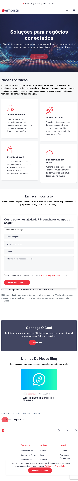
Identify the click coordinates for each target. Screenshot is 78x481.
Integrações (26, 459)
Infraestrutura (27, 451)
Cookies (52, 4)
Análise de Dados (28, 455)
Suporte (43, 459)
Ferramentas (30, 394)
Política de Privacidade (55, 466)
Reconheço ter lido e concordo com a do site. (36, 275)
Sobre (43, 451)
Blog (42, 455)
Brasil (26, 4)
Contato (63, 451)
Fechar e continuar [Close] (40, 470)
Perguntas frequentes (39, 4)
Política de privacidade (50, 275)
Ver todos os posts (14, 420)
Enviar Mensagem (17, 282)
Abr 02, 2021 (44, 394)
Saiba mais (39, 60)
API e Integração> (39, 229)
